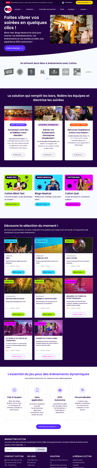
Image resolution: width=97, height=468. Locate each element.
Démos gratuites (84, 2)
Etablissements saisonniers (58, 465)
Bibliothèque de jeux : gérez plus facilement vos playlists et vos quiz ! (32, 2)
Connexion (67, 3)
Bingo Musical (31, 462)
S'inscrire (41, 449)
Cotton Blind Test (32, 460)
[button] (48, 78)
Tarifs (62, 9)
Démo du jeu (18, 272)
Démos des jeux (15, 48)
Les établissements (79, 462)
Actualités (76, 465)
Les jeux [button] (19, 9)
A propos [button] (72, 9)
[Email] (20, 449)
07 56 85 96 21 (12, 465)
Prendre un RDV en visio (13, 462)
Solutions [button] (30, 9)
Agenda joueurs (78, 460)
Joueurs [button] (84, 9)
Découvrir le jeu (12, 204)
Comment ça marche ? (47, 9)
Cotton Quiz (30, 465)
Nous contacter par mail (13, 460)
